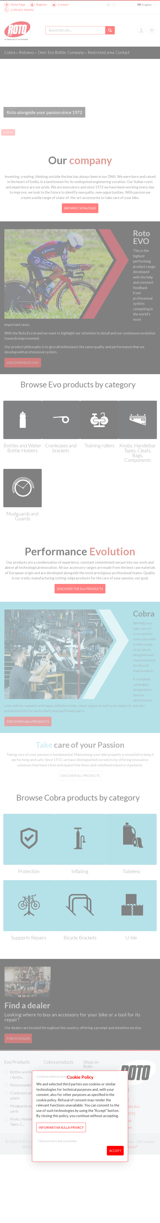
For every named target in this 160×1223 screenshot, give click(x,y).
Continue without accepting (54, 1076)
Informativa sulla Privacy (61, 1127)
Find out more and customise (57, 1141)
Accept (115, 1151)
